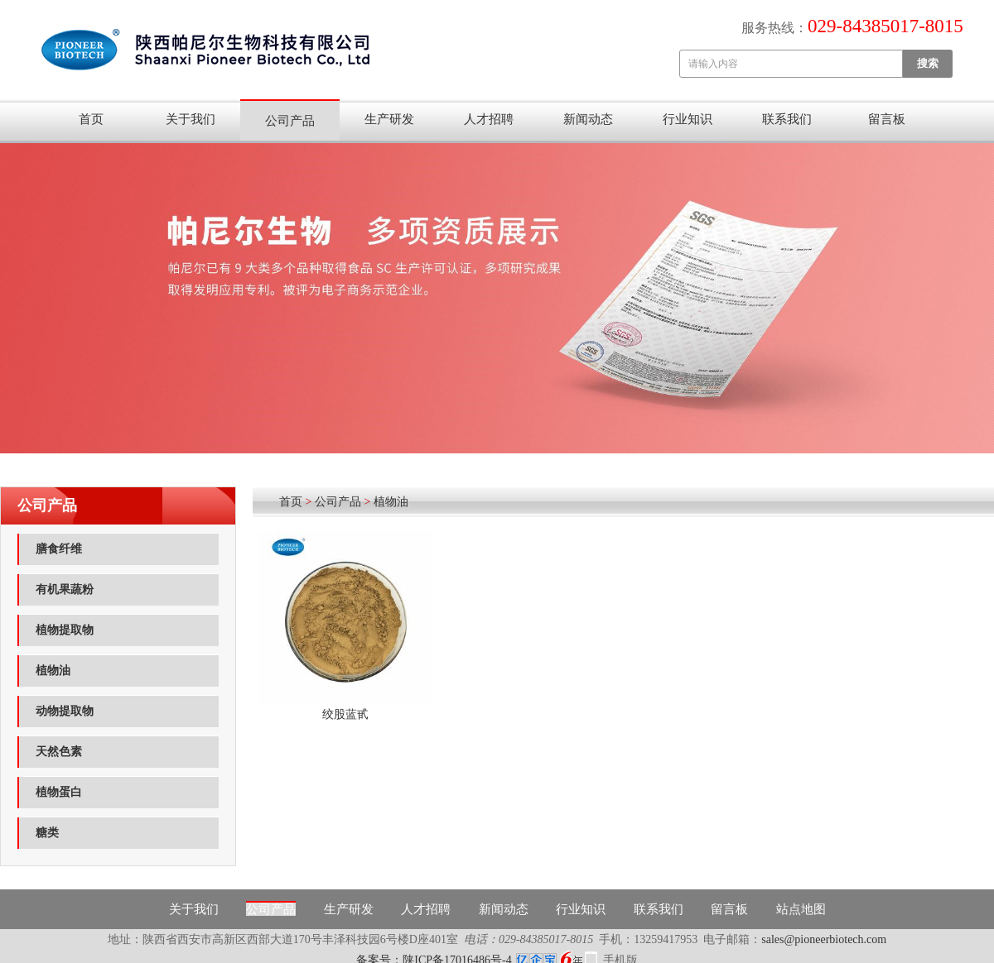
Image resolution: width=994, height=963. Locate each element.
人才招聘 (489, 119)
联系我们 (787, 119)
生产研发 (389, 119)
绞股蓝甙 (345, 714)
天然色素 (59, 751)
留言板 (886, 119)
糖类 (47, 832)
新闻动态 (588, 119)
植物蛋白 (59, 792)
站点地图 (801, 909)
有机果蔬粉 (65, 589)
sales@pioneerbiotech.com (823, 939)
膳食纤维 (59, 549)
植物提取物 (65, 630)
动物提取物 (65, 711)
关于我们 (190, 119)
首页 (91, 119)
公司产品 (290, 120)
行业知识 (687, 119)
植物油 (53, 670)
